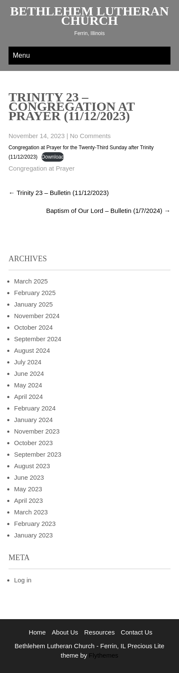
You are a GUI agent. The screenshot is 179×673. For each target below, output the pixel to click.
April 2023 (28, 500)
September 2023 (37, 454)
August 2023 (32, 465)
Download (52, 157)
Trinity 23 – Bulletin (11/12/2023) (59, 192)
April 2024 (28, 396)
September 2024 (37, 338)
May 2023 (28, 489)
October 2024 (33, 327)
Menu (21, 55)
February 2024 (35, 408)
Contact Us (136, 632)
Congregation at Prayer (42, 168)
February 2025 (35, 292)
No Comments (90, 135)
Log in (23, 580)
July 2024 (27, 362)
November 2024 (37, 315)
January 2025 (33, 304)
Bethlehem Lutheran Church (89, 15)
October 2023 (33, 442)
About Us (65, 632)
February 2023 (35, 523)
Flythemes (102, 655)
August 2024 (32, 350)
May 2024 (28, 385)
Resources (99, 632)
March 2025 (31, 281)
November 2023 (37, 431)
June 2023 (29, 477)
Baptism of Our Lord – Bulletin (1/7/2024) (108, 210)
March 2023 (31, 512)
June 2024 (29, 373)
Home (37, 632)
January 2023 (33, 535)
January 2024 (33, 419)
